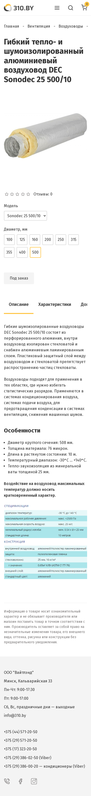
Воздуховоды (70, 26)
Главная (11, 26)
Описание (19, 304)
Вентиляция (38, 26)
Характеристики (54, 304)
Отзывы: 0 (42, 194)
